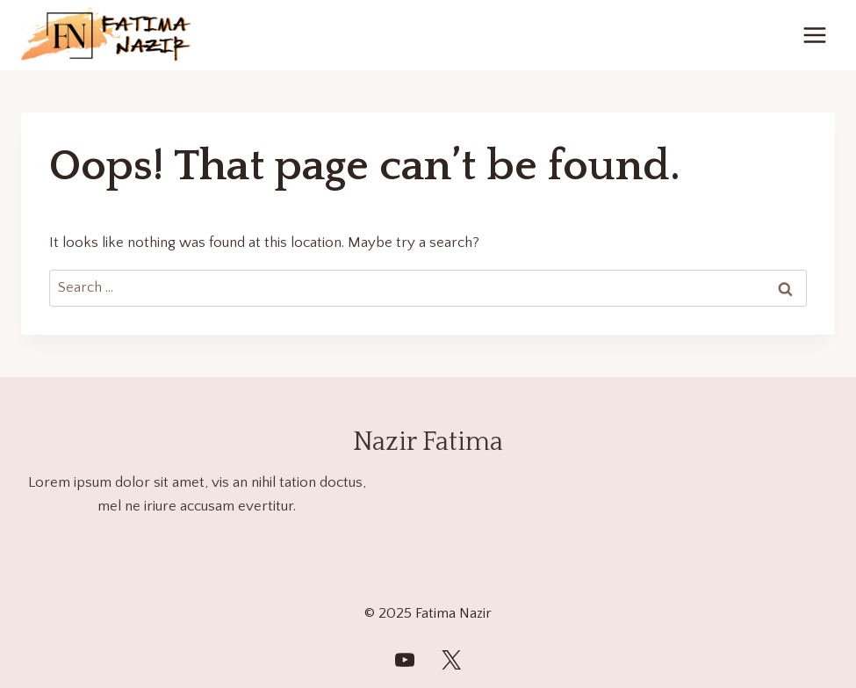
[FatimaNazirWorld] (404, 660)
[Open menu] (814, 35)
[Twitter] (451, 660)
